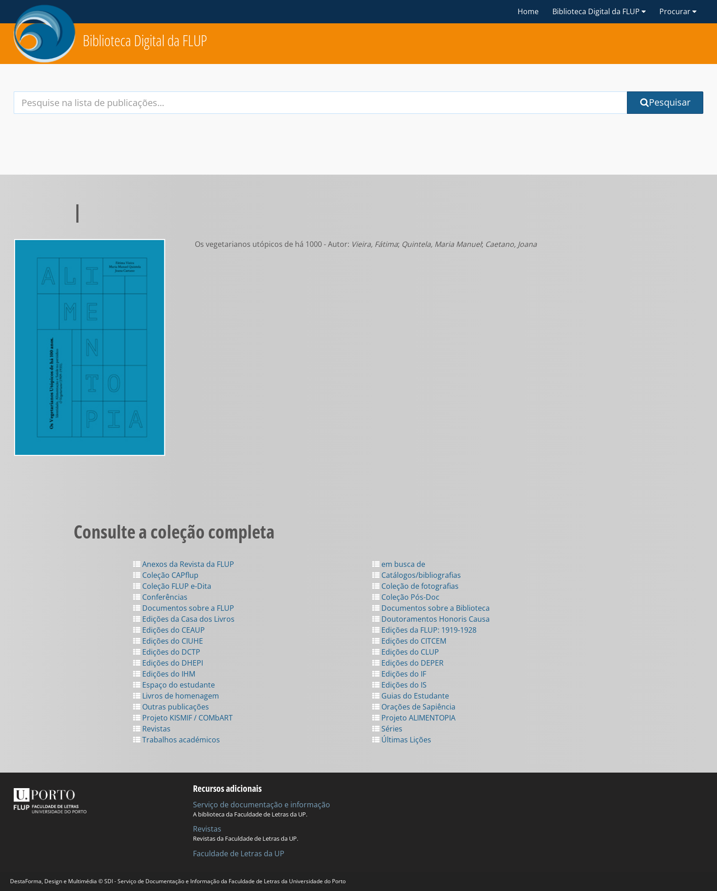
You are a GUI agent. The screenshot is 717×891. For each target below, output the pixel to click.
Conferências (160, 597)
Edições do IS (399, 685)
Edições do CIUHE (168, 641)
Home (528, 11)
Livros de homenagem (176, 696)
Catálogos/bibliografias (416, 575)
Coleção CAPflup (165, 575)
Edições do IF (399, 674)
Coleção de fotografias (415, 586)
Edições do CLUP (405, 652)
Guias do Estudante (410, 696)
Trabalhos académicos (176, 740)
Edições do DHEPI (168, 663)
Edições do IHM (164, 674)
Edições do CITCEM (409, 641)
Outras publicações (171, 707)
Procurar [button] (677, 11)
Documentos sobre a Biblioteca (431, 608)
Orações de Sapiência (413, 707)
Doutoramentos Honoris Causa (431, 619)
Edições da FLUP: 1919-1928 (424, 630)
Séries (387, 729)
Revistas (152, 729)
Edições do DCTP (166, 652)
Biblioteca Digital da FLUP (145, 40)
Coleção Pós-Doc (405, 597)
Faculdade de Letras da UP (238, 853)
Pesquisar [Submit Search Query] (665, 102)
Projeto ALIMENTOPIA (413, 718)
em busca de (398, 564)
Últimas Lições (401, 740)
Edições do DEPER (408, 663)
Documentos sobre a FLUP (183, 608)
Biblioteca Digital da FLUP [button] (599, 11)
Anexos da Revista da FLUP (183, 564)
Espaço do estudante (174, 685)
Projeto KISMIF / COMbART (183, 718)
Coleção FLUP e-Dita (172, 586)
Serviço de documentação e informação (261, 805)
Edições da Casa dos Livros (184, 619)
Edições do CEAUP (169, 630)
